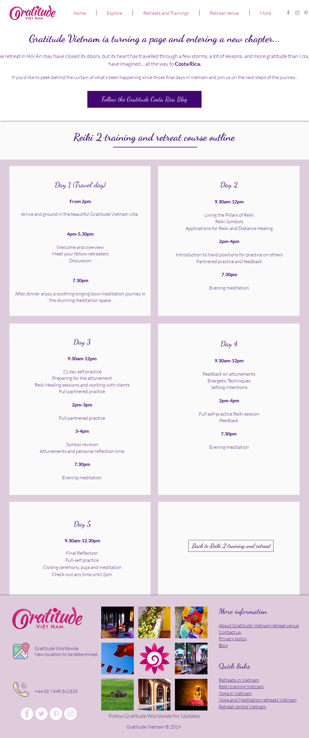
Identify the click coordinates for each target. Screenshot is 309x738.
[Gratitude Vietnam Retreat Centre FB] (288, 13)
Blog (223, 645)
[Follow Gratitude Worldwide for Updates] (154, 716)
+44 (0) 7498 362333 (56, 691)
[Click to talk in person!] (20, 689)
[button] (114, 13)
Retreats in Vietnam (239, 680)
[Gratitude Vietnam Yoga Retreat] (306, 13)
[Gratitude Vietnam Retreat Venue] (41, 714)
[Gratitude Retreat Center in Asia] (297, 13)
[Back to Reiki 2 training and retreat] (230, 546)
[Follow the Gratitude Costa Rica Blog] (144, 99)
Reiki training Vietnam (241, 686)
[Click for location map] (20, 651)
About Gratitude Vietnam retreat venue (259, 625)
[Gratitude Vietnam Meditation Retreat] (56, 714)
